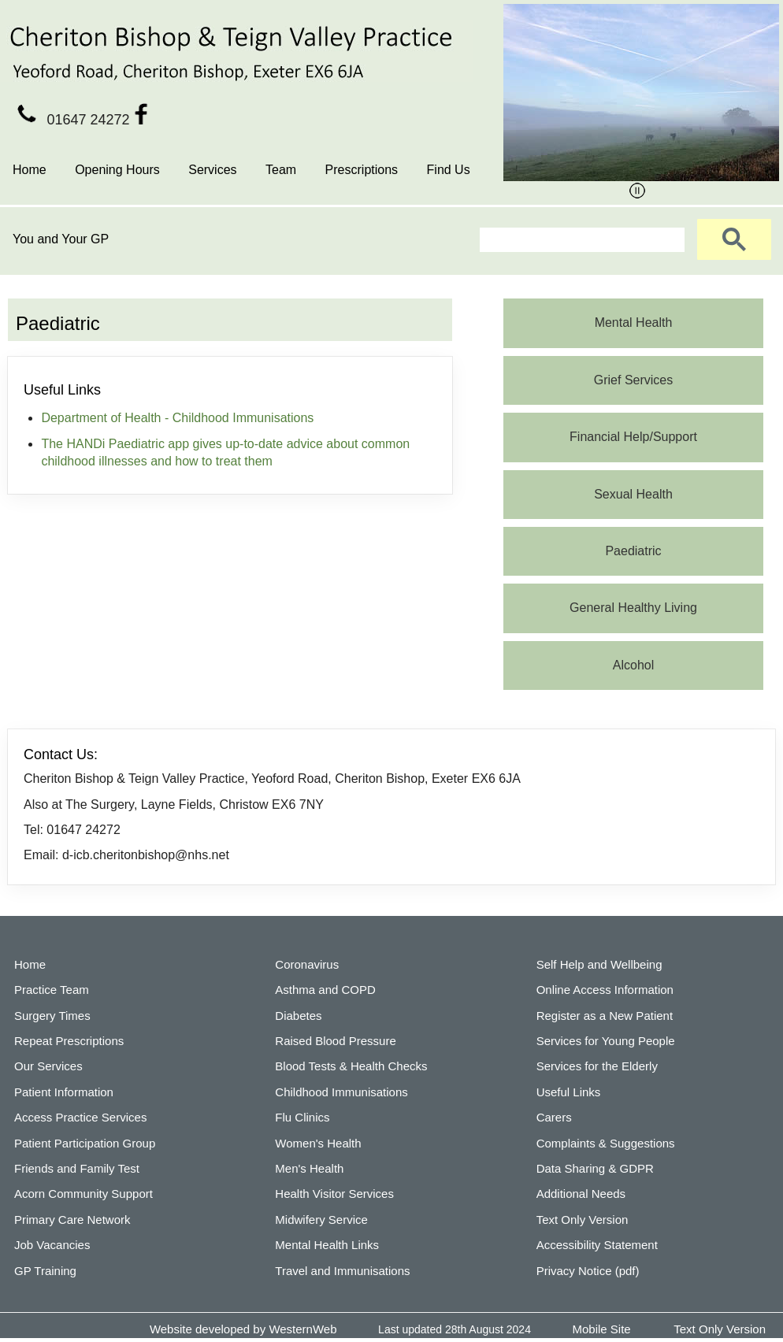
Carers (554, 1117)
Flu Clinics (302, 1117)
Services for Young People (605, 1040)
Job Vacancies (52, 1244)
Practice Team (51, 989)
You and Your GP (61, 239)
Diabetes (298, 1015)
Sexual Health (633, 494)
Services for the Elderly (597, 1066)
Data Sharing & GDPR (595, 1168)
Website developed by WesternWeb (243, 1329)
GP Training (45, 1270)
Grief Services (633, 380)
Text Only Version (582, 1219)
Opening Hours (117, 169)
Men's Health (309, 1168)
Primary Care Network (72, 1219)
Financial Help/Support (633, 436)
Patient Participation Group (84, 1143)
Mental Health (634, 322)
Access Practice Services (80, 1117)
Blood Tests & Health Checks (351, 1066)
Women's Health (318, 1143)
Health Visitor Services (334, 1193)
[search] (580, 240)
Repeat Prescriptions (69, 1040)
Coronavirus (307, 964)
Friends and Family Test (76, 1168)
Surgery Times (52, 1015)
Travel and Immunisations (342, 1270)
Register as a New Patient (604, 1015)
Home (29, 169)
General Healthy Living (633, 607)
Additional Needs (580, 1193)
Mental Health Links (327, 1244)
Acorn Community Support (83, 1193)
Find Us (448, 169)
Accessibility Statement (597, 1244)
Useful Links (568, 1092)
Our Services (48, 1066)
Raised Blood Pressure (335, 1040)
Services (212, 169)
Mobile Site (602, 1329)
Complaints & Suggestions (605, 1143)
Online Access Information (605, 989)
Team (280, 169)
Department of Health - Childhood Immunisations (177, 417)
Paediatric (633, 551)
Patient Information (63, 1092)
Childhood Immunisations (341, 1092)
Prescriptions (361, 169)
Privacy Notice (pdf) (588, 1270)
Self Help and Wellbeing (599, 964)
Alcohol (633, 665)
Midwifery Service (321, 1219)
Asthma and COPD (325, 989)
